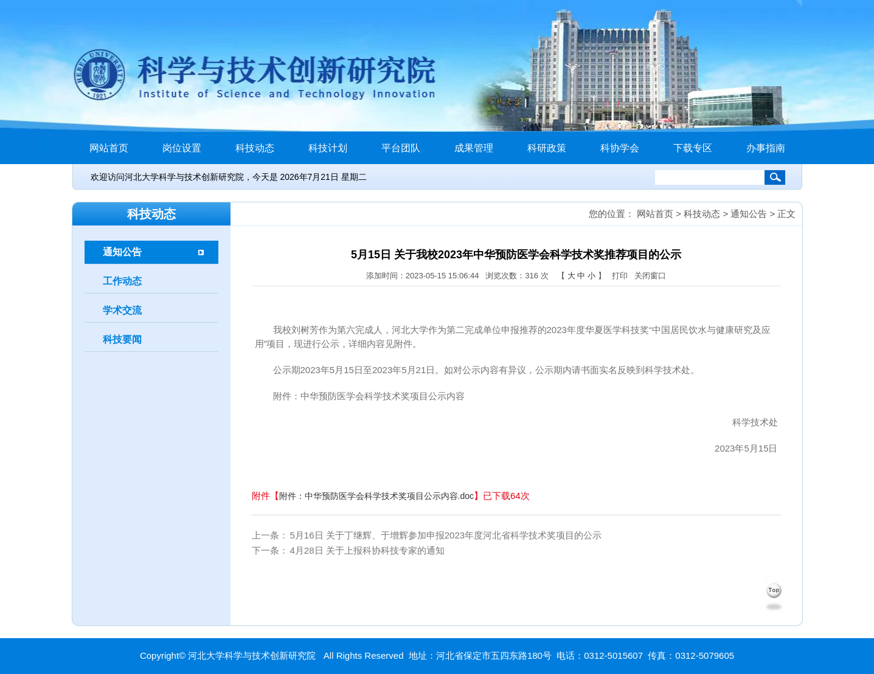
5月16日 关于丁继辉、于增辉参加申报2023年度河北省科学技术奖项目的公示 (446, 535)
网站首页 (108, 148)
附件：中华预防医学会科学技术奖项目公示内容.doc (376, 491)
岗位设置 (181, 148)
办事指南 (765, 148)
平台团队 (400, 148)
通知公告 (122, 252)
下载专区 (692, 148)
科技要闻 (122, 339)
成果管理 (473, 148)
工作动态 (122, 281)
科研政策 (546, 148)
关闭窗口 (650, 275)
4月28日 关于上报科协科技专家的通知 (367, 550)
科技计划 (327, 148)
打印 (620, 275)
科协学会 (619, 148)
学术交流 (122, 310)
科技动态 (254, 148)
